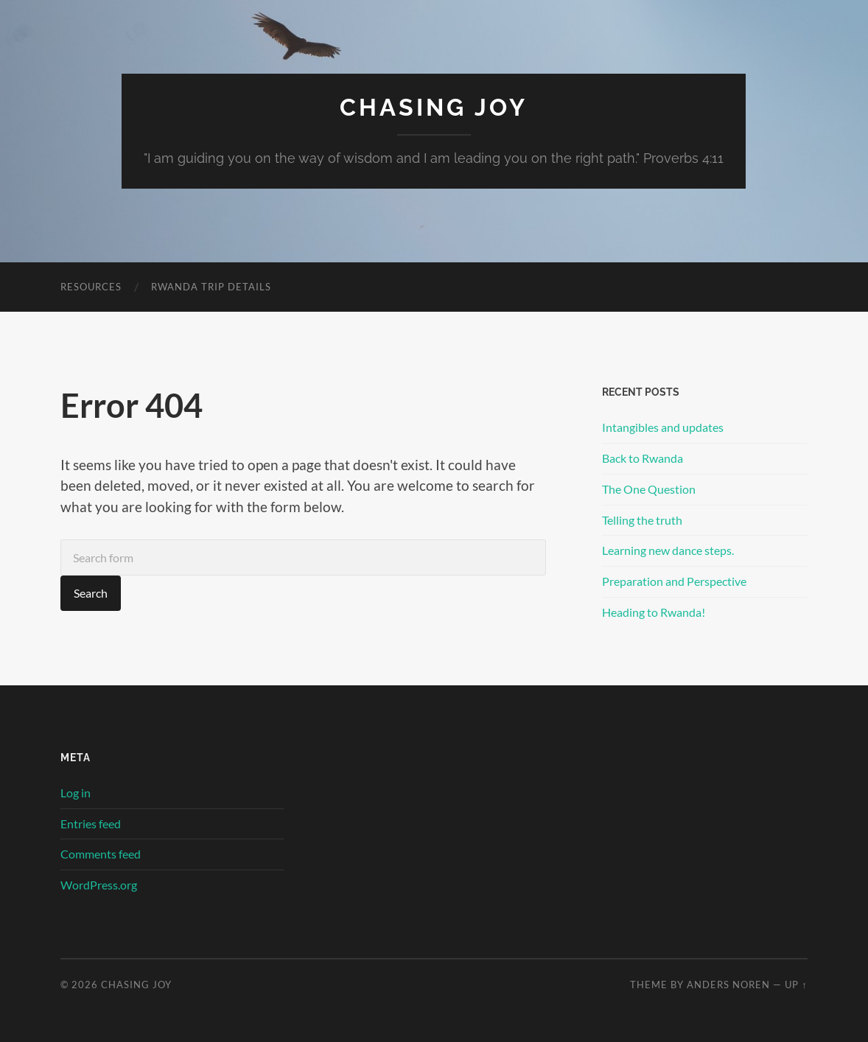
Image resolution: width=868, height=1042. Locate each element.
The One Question (649, 489)
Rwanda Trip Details (211, 287)
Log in (75, 793)
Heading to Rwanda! (653, 612)
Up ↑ (796, 984)
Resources (91, 287)
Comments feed (100, 854)
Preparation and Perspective (674, 581)
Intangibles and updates (663, 427)
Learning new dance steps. (668, 550)
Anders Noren (728, 984)
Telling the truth (642, 520)
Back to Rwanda (642, 458)
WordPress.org (98, 885)
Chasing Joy (434, 107)
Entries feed (90, 824)
